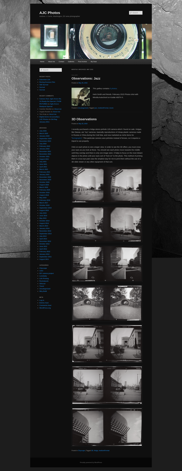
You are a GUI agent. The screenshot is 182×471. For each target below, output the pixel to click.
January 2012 (44, 254)
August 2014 (44, 223)
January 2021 (44, 174)
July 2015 (43, 213)
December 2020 (45, 177)
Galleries (71, 61)
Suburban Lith (44, 79)
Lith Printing (44, 278)
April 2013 (43, 239)
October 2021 (44, 156)
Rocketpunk (43, 281)
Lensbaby (43, 276)
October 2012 (44, 244)
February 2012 (44, 251)
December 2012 (45, 241)
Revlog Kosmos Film (47, 82)
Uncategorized (83, 108)
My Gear (94, 61)
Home (42, 61)
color (41, 271)
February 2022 (44, 146)
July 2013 (43, 236)
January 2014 (44, 228)
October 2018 (44, 192)
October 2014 (44, 221)
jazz (95, 108)
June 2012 (43, 246)
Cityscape (81, 450)
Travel (41, 286)
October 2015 (44, 205)
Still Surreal (43, 85)
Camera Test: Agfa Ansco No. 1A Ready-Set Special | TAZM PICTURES (50, 101)
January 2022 (44, 149)
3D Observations (84, 119)
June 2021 (43, 164)
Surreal (42, 87)
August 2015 (44, 210)
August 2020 (44, 185)
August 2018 (44, 195)
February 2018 (44, 200)
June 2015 (43, 216)
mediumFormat (103, 108)
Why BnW (43, 291)
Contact (61, 61)
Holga (96, 450)
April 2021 (43, 167)
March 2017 (43, 203)
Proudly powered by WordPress (91, 462)
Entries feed (43, 303)
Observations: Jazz (86, 78)
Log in (41, 300)
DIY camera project (46, 273)
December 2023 (45, 141)
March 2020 (43, 187)
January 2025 (44, 136)
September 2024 (45, 138)
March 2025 (43, 133)
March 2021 (43, 169)
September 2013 (45, 234)
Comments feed (45, 305)
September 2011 (45, 257)
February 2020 (44, 190)
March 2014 (43, 226)
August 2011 (44, 259)
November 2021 (45, 154)
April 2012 (43, 249)
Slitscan (42, 283)
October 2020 (44, 182)
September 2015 (45, 208)
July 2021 (43, 162)
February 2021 (44, 172)
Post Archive (82, 61)
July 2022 (43, 144)
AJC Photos (49, 13)
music (111, 108)
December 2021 (45, 151)
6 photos (113, 88)
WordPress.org (45, 308)
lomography (77, 138)
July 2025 (43, 131)
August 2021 (44, 159)
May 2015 (42, 218)
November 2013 (45, 231)
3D (92, 450)
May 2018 (42, 198)
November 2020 (45, 180)
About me (51, 61)
